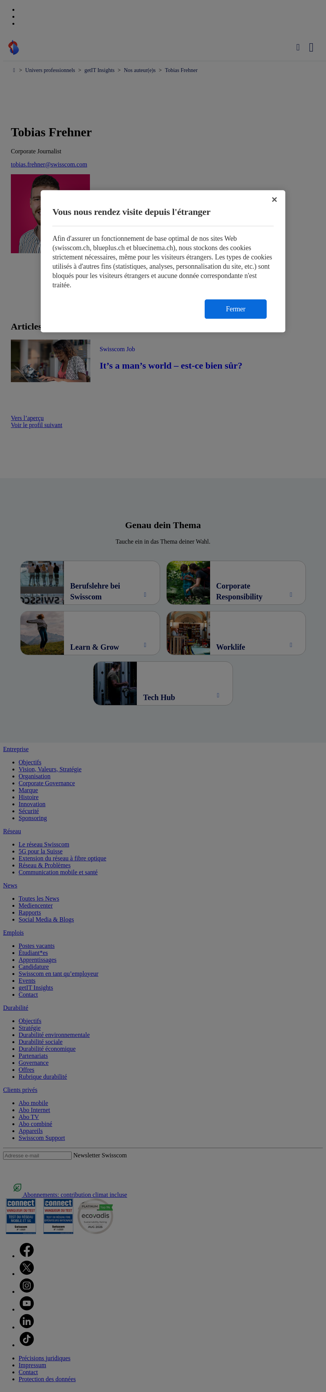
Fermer (235, 309)
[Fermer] (274, 199)
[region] (163, 262)
